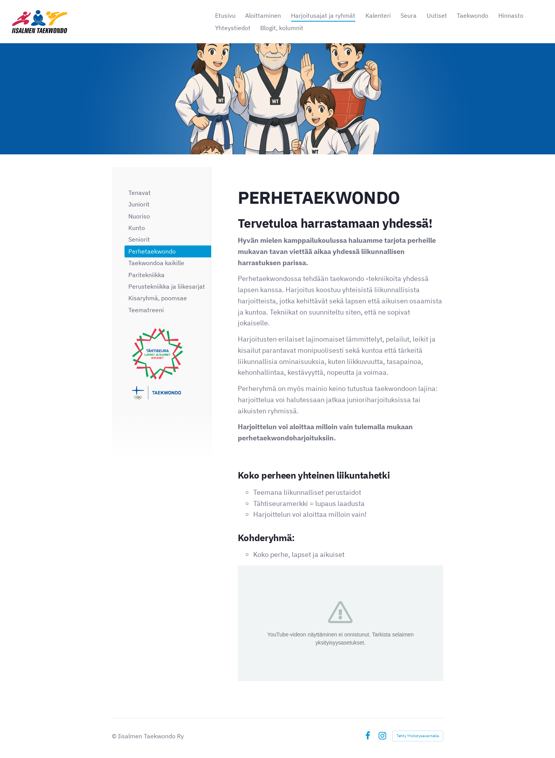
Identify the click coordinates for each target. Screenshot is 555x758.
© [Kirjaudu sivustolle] (115, 736)
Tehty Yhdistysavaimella (418, 735)
